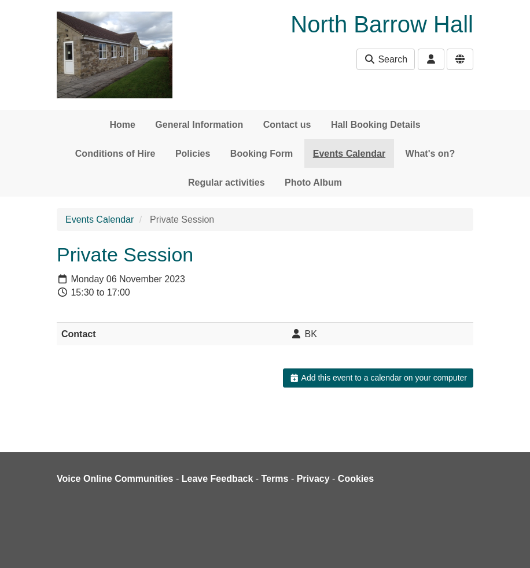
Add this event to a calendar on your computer (378, 377)
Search (385, 59)
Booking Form (261, 153)
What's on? (430, 153)
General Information (199, 125)
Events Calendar (349, 153)
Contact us (287, 125)
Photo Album (313, 182)
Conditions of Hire (115, 153)
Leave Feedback (217, 479)
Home (122, 125)
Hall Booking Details (376, 125)
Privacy (313, 479)
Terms (275, 479)
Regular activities (226, 182)
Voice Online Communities (115, 479)
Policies (192, 153)
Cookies (356, 479)
